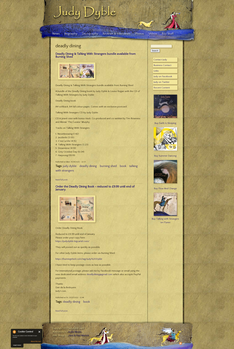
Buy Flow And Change (165, 188)
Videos (153, 33)
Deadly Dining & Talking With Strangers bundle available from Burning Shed (95, 55)
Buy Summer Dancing (165, 156)
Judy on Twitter (161, 82)
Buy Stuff (168, 33)
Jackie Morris (74, 331)
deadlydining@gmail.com (99, 274)
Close (40, 332)
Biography (70, 33)
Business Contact (162, 65)
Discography (90, 33)
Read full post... (62, 180)
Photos (139, 33)
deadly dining (88, 166)
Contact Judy (160, 59)
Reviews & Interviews (116, 33)
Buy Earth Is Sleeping (165, 123)
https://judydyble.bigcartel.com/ (72, 241)
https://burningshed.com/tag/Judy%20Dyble (78, 259)
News (56, 33)
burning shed (108, 166)
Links (156, 71)
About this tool (36, 341)
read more (17, 345)
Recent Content (162, 87)
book (123, 166)
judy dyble (70, 166)
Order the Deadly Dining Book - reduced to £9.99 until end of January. (95, 188)
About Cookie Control (14, 331)
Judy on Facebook (163, 76)
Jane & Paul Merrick (79, 335)
